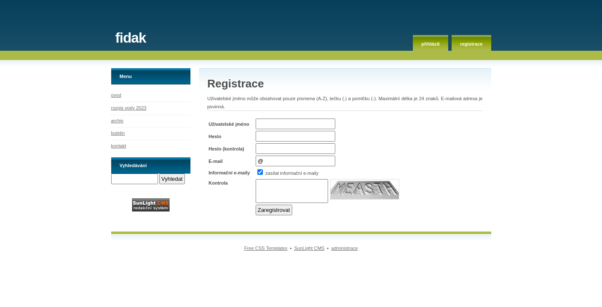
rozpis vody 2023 (129, 107)
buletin (118, 133)
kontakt (118, 145)
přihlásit (430, 43)
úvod (116, 95)
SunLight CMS (309, 248)
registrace (471, 43)
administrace (344, 248)
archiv (117, 120)
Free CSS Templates (265, 248)
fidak (130, 38)
